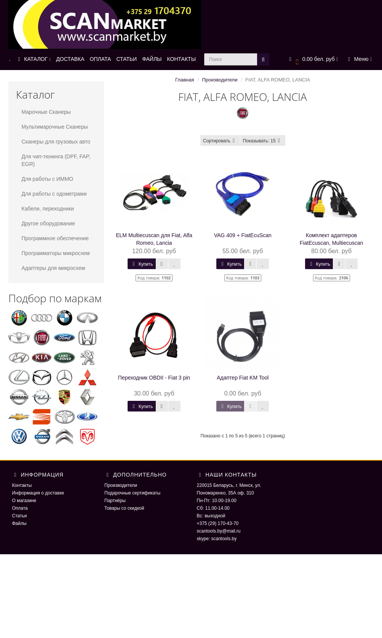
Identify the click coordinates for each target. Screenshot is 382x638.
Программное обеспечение (55, 238)
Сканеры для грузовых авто (56, 142)
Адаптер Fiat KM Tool (243, 378)
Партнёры (115, 500)
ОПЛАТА (100, 59)
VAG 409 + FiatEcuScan (243, 235)
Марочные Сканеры (46, 112)
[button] (312, 59)
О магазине (24, 500)
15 (263, 141)
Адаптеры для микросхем (53, 268)
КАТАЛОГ (33, 59)
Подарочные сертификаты (132, 493)
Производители (219, 80)
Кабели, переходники (48, 209)
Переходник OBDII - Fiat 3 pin (154, 378)
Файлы (19, 523)
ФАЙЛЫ (151, 59)
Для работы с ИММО (48, 179)
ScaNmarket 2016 (307, 569)
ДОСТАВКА (70, 59)
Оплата (20, 508)
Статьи (19, 515)
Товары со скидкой (124, 508)
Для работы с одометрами (54, 194)
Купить (141, 264)
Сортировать (220, 141)
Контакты (22, 485)
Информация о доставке (38, 493)
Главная (184, 80)
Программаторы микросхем (56, 253)
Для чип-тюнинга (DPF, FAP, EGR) (56, 160)
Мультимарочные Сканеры (55, 127)
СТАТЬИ (126, 59)
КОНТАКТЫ (181, 59)
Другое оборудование (48, 223)
